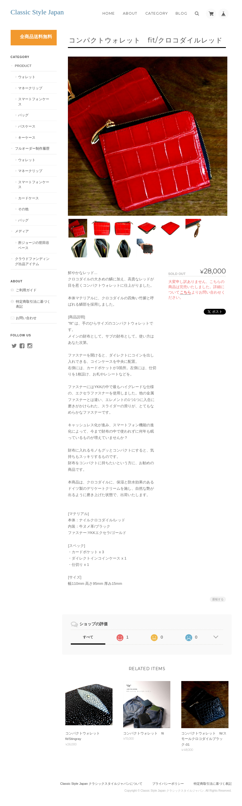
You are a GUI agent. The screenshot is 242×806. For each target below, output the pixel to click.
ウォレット (26, 77)
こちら (185, 290)
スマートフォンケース (33, 101)
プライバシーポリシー (168, 782)
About (130, 13)
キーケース (26, 137)
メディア (22, 231)
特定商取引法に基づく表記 (33, 304)
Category (156, 13)
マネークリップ (30, 88)
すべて (88, 635)
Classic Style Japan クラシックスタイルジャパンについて (101, 782)
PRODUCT (23, 66)
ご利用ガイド (26, 290)
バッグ (23, 115)
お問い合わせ (26, 318)
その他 (23, 209)
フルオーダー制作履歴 (32, 148)
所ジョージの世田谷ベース (33, 245)
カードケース (28, 198)
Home (108, 13)
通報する (218, 597)
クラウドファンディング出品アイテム (32, 261)
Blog (181, 13)
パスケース (26, 126)
